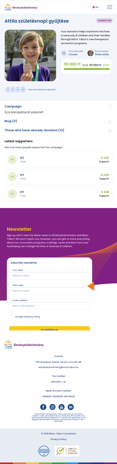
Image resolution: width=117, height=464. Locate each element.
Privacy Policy (58, 439)
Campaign (13, 106)
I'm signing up (49, 330)
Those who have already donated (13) (34, 130)
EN (97, 7)
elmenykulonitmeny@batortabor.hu (58, 367)
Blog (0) (11, 121)
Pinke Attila (102, 54)
